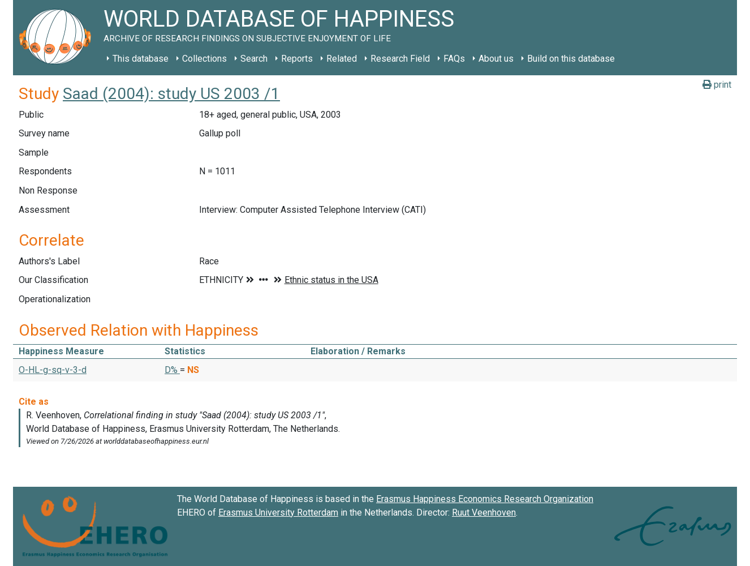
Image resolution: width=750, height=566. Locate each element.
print (716, 84)
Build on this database (571, 58)
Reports (297, 58)
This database (141, 58)
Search (254, 58)
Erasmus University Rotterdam (278, 512)
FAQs (454, 58)
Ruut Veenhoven (484, 512)
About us (496, 58)
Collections (204, 58)
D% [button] (172, 370)
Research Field (400, 58)
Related (341, 58)
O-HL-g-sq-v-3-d (53, 370)
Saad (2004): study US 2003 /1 (171, 93)
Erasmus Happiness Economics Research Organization (484, 499)
